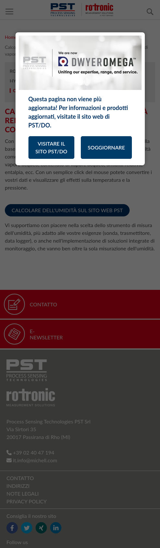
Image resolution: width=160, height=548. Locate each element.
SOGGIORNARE (106, 147)
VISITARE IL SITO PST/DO (52, 147)
